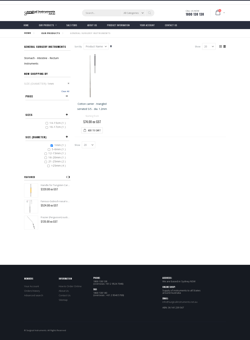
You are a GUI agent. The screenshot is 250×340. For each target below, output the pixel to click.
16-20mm (57, 157)
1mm (60, 145)
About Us (64, 290)
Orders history (32, 290)
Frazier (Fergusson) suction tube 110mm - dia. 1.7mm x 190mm (56, 217)
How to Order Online (70, 286)
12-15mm (57, 153)
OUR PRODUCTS (50, 33)
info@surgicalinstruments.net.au (180, 301)
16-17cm (58, 127)
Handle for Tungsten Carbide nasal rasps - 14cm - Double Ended (56, 185)
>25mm (59, 165)
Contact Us (65, 295)
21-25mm (57, 161)
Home (27, 33)
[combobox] (118, 13)
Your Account (31, 286)
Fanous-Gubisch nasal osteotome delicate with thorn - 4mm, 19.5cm (56, 201)
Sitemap (63, 299)
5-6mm (59, 149)
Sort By (78, 46)
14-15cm (58, 123)
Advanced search (33, 295)
